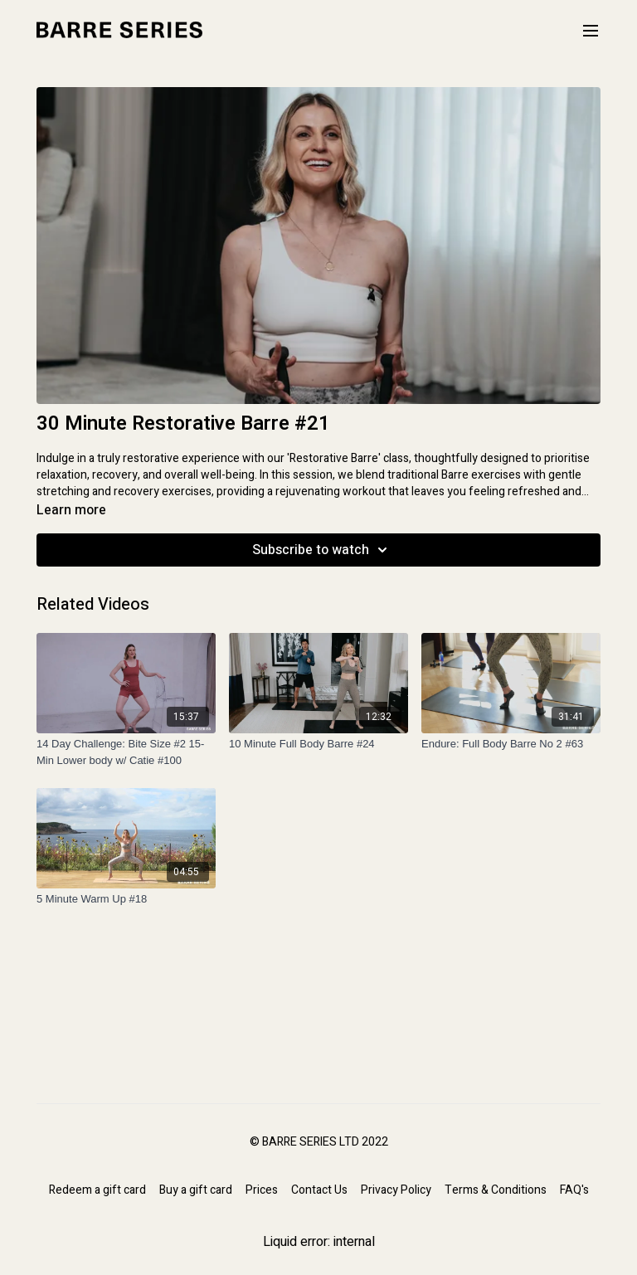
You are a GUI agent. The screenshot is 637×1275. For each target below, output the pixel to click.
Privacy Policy (396, 1190)
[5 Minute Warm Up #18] (126, 899)
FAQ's (574, 1190)
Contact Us (319, 1190)
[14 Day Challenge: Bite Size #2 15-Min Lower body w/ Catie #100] (126, 752)
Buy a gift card (195, 1190)
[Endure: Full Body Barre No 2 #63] (511, 744)
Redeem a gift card (97, 1190)
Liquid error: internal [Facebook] (319, 1242)
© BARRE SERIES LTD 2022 (319, 1142)
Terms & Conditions (496, 1190)
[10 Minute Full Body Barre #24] (318, 744)
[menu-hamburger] (591, 30)
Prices (262, 1190)
